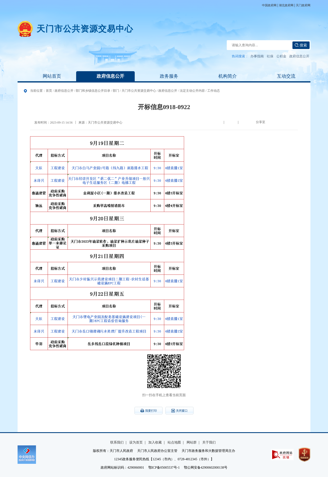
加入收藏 (155, 442)
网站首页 (47, 76)
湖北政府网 (286, 5)
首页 (49, 90)
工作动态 (213, 90)
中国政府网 (269, 5)
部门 (116, 90)
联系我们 (117, 442)
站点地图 (174, 442)
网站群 (192, 442)
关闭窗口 (179, 411)
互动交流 (281, 76)
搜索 (301, 45)
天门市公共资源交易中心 (85, 29)
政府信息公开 (299, 56)
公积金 (281, 56)
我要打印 (148, 410)
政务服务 (164, 76)
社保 (270, 56)
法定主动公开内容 (192, 90)
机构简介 (222, 76)
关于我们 (209, 442)
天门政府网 (303, 5)
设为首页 (136, 442)
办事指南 (257, 56)
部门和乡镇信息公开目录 (93, 90)
